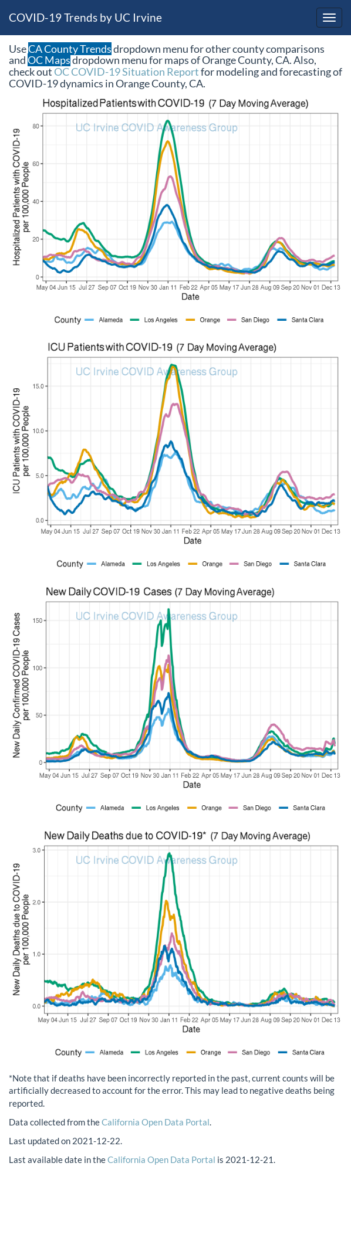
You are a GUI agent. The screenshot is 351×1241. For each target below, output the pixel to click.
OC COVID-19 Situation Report (126, 71)
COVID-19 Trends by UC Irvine (85, 17)
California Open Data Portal (156, 1122)
